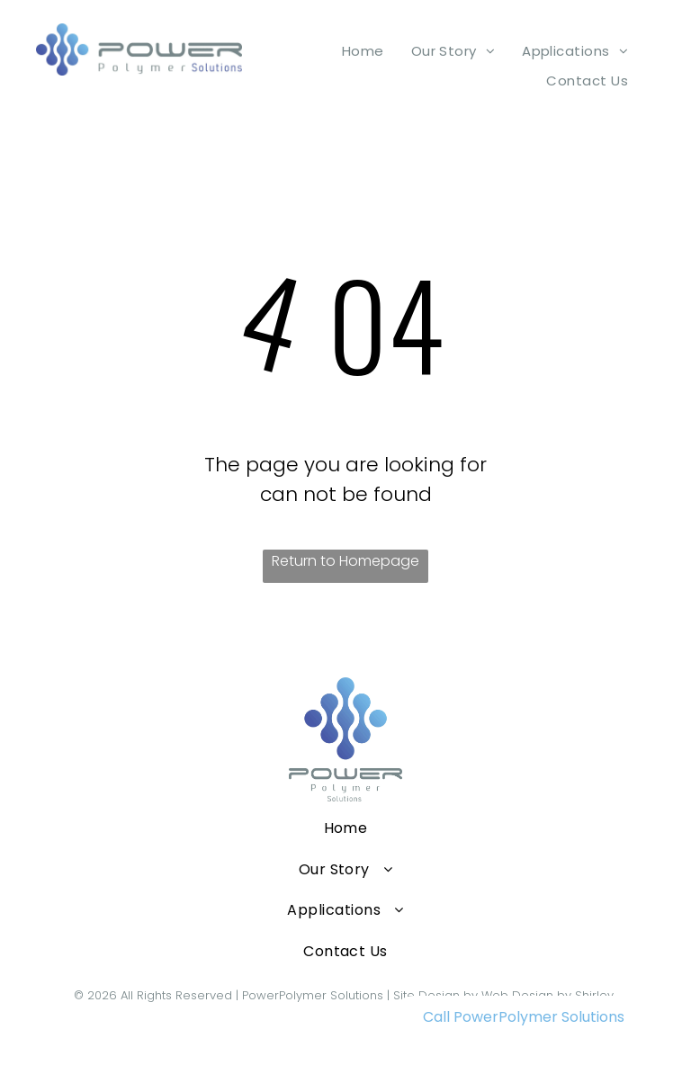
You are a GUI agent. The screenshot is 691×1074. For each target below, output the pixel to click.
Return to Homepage (345, 560)
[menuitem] (363, 51)
